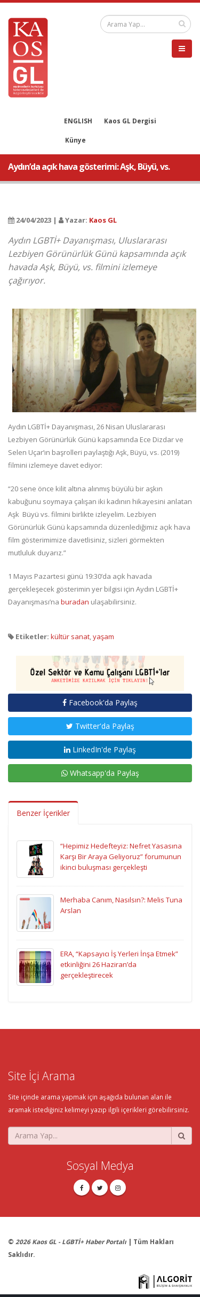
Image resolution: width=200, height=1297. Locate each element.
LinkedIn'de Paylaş (100, 749)
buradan (75, 602)
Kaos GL (103, 220)
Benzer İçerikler (43, 813)
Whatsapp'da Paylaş (100, 773)
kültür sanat (70, 636)
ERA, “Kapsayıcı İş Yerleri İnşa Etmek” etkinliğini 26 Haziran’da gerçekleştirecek (119, 964)
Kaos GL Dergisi (130, 120)
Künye (75, 140)
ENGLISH (78, 120)
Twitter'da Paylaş (100, 726)
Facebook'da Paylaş (100, 702)
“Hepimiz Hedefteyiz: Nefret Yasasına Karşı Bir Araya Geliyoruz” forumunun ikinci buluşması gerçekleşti (121, 856)
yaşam (103, 636)
